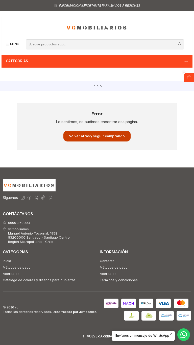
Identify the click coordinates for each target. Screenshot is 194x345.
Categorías (97, 61)
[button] (97, 336)
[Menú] (12, 44)
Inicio (7, 261)
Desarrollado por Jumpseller (74, 312)
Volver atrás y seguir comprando (97, 136)
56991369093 (16, 223)
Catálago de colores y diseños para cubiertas (39, 280)
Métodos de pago (17, 267)
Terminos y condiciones (119, 280)
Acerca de (11, 274)
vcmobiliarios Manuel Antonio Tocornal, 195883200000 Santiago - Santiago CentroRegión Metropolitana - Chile (36, 235)
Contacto (107, 261)
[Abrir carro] (189, 77)
